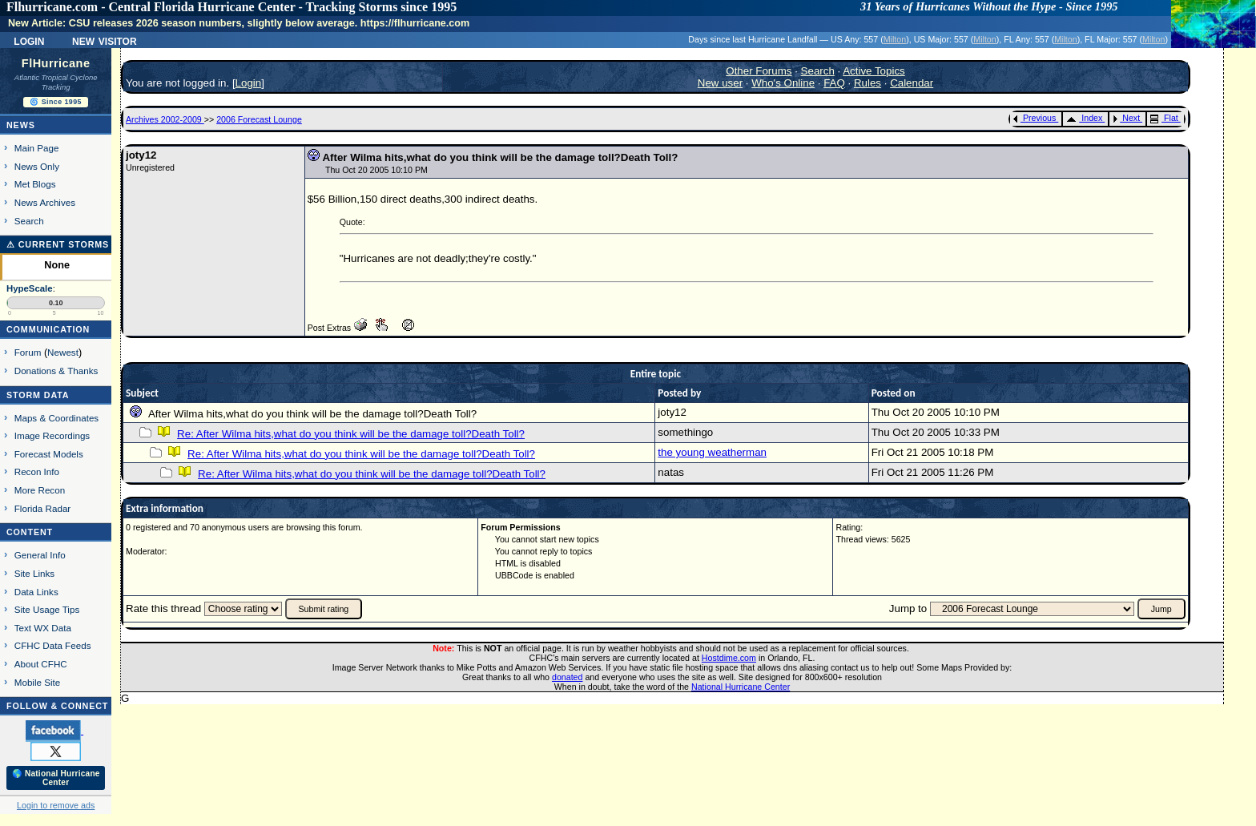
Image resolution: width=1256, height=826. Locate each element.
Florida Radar (42, 508)
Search (29, 221)
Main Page (36, 148)
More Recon (39, 490)
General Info (40, 555)
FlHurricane (56, 63)
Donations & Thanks (56, 370)
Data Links (36, 591)
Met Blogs (35, 184)
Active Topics (874, 71)
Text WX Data (42, 628)
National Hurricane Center (740, 686)
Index (1084, 118)
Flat (1164, 118)
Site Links (34, 573)
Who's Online (783, 83)
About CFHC (40, 664)
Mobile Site (37, 682)
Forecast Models (48, 454)
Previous (1034, 118)
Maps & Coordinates (56, 418)
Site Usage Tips (47, 609)
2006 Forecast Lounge (259, 119)
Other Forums (758, 71)
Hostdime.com (729, 658)
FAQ (834, 83)
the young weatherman (712, 452)
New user (720, 83)
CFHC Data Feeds (52, 645)
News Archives (44, 202)
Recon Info (36, 471)
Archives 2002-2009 (165, 119)
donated (567, 677)
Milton (895, 39)
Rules (867, 83)
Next (1126, 118)
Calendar (911, 83)
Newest (62, 352)
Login (29, 40)
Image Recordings (52, 435)
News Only (36, 166)
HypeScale (29, 288)
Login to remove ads (56, 805)
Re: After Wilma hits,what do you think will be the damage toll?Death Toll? (351, 434)
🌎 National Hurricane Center (56, 778)
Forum (28, 352)
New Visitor (104, 40)
